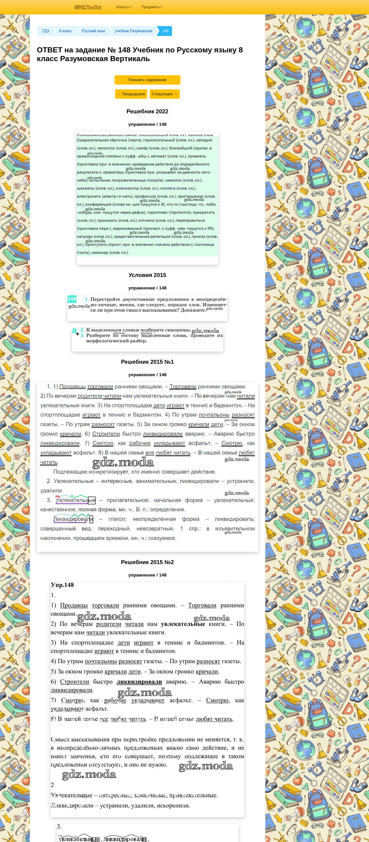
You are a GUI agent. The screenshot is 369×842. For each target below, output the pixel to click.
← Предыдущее (131, 94)
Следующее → (165, 94)
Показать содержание (147, 80)
